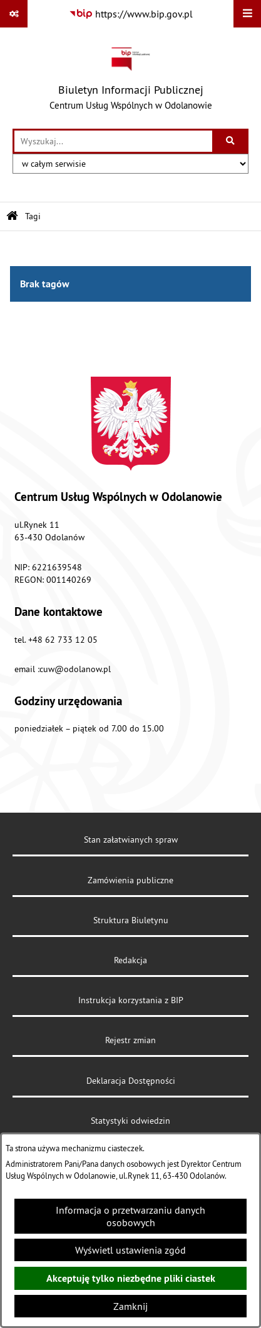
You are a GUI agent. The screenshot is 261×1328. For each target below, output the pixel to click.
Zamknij (130, 1306)
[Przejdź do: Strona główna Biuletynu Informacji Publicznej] (12, 216)
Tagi (33, 216)
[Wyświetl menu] (247, 13)
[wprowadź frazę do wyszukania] (113, 141)
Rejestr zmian (130, 1040)
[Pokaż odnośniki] (14, 13)
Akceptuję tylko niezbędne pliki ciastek (130, 1278)
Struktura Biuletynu (130, 920)
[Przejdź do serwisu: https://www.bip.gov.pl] (131, 13)
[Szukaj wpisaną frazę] (231, 141)
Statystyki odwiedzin (130, 1120)
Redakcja (130, 960)
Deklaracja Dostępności (130, 1080)
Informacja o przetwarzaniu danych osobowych (130, 1216)
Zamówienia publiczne (130, 880)
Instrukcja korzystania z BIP (130, 1000)
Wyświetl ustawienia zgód (130, 1250)
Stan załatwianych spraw (131, 839)
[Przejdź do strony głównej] (130, 78)
